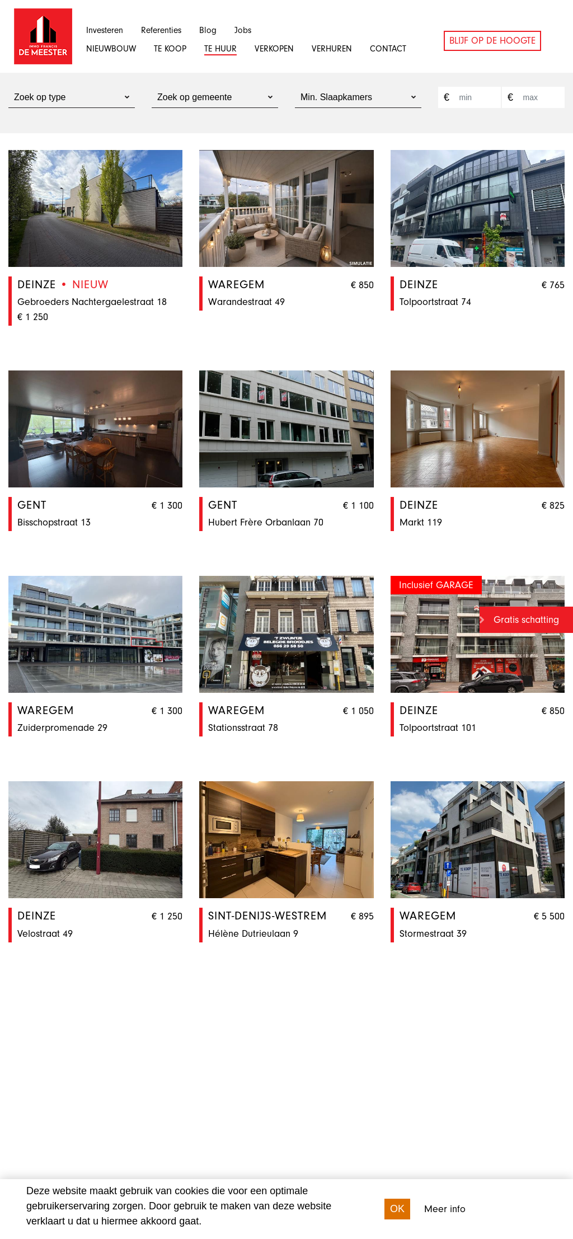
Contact (388, 49)
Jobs (242, 30)
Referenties (161, 30)
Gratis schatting (526, 620)
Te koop (170, 49)
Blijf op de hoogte (492, 40)
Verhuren (332, 49)
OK (397, 1208)
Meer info (445, 1209)
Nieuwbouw (111, 49)
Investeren (104, 30)
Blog (208, 30)
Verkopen (274, 49)
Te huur (220, 49)
